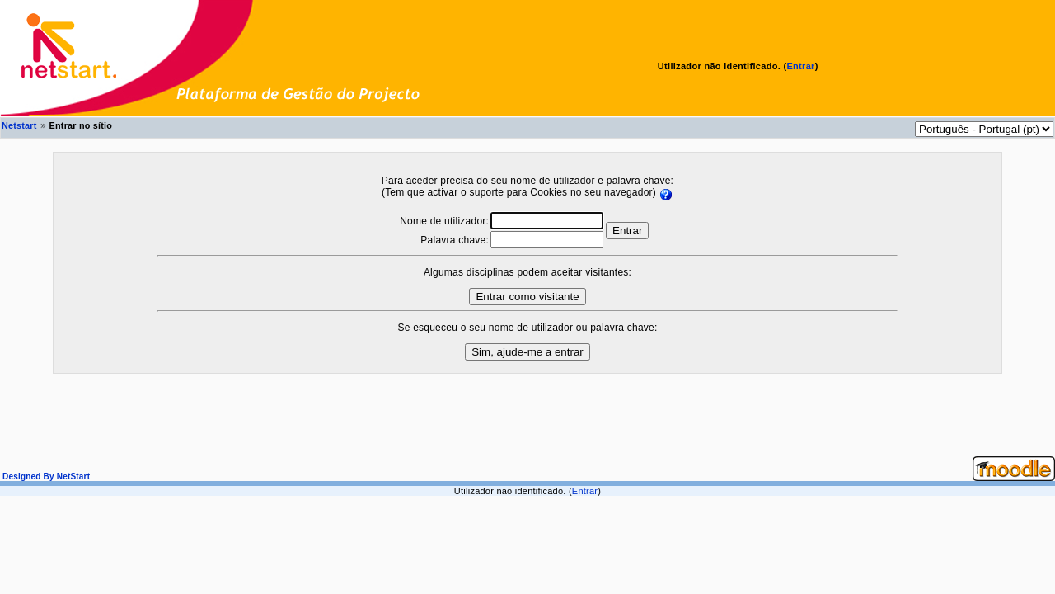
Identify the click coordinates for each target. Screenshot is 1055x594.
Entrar (800, 66)
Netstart (19, 125)
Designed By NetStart (45, 476)
